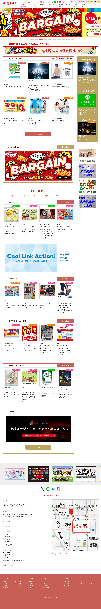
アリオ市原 (43, 579)
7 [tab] (59, 39)
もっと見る (65, 147)
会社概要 (66, 579)
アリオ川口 (5, 583)
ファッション (24, 196)
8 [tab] (63, 39)
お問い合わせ (67, 585)
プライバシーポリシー (69, 581)
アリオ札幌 (5, 581)
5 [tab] (50, 39)
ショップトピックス (32, 5)
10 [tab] (72, 39)
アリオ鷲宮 (18, 583)
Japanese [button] (64, 2)
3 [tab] (41, 39)
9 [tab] (68, 39)
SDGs (90, 5)
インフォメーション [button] (83, 5)
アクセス (74, 2)
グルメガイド (42, 5)
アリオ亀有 (5, 585)
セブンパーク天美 (44, 587)
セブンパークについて (86, 583)
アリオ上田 (18, 579)
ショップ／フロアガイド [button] (51, 5)
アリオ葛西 (43, 583)
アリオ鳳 (30, 581)
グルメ (12, 196)
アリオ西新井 (31, 579)
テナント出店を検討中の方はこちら (29, 2)
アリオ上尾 (18, 585)
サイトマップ (84, 581)
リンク (82, 579)
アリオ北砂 (30, 583)
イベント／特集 (23, 5)
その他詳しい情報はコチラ (11, 565)
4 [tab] (45, 39)
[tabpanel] (50, 22)
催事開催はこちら (45, 2)
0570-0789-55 (20, 506)
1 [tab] (32, 39)
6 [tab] (54, 39)
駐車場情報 (81, 2)
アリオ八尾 (5, 587)
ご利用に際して (68, 583)
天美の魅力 (60, 5)
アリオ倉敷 (18, 581)
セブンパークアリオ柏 (45, 581)
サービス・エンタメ (59, 196)
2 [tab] (36, 39)
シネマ (67, 5)
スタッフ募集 (75, 5)
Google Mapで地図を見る (60, 554)
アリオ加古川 (43, 585)
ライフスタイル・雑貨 (41, 196)
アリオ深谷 (30, 587)
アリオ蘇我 (5, 579)
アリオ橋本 (30, 585)
